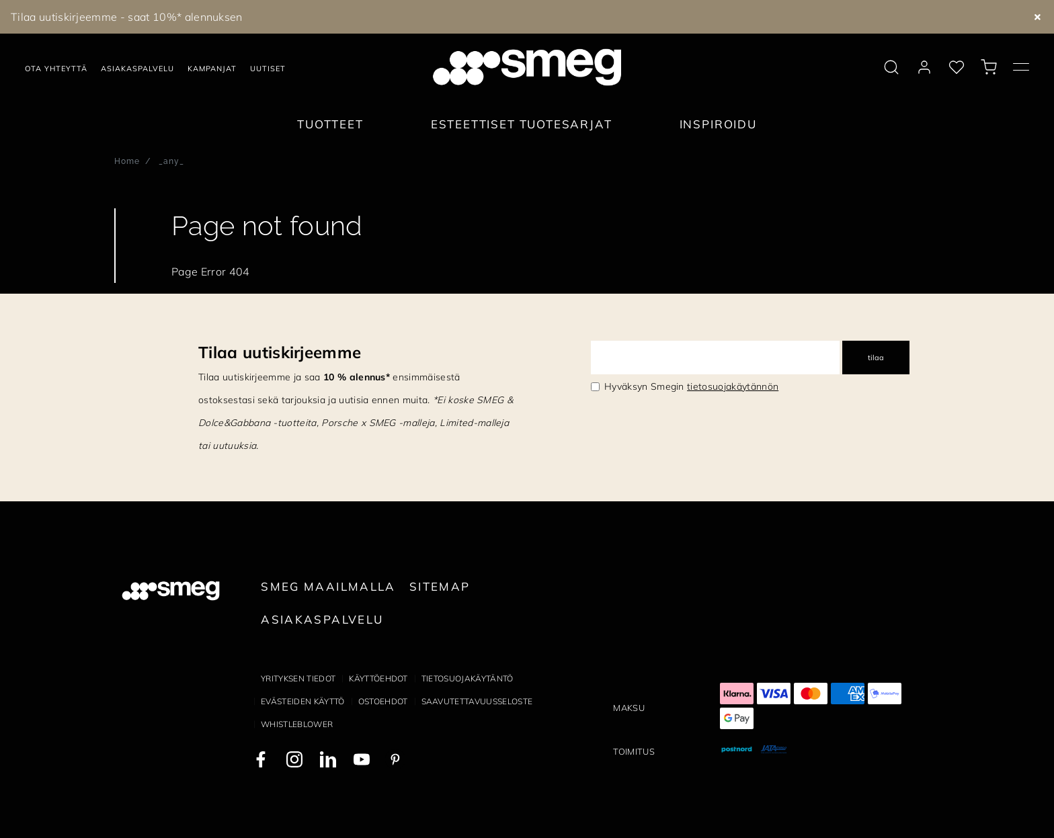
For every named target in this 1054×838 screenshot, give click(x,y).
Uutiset (268, 68)
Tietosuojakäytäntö (467, 678)
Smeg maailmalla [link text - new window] (328, 586)
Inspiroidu (718, 124)
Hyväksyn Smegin (691, 386)
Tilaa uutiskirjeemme (279, 352)
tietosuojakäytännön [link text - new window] (732, 386)
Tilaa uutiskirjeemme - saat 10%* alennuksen (127, 17)
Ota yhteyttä (56, 68)
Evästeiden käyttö (302, 701)
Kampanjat (212, 68)
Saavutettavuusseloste (477, 701)
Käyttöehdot (378, 678)
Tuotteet (330, 124)
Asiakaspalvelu (137, 68)
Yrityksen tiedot (298, 678)
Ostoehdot (383, 701)
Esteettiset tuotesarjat (521, 124)
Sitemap (440, 586)
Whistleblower (297, 724)
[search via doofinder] (891, 67)
